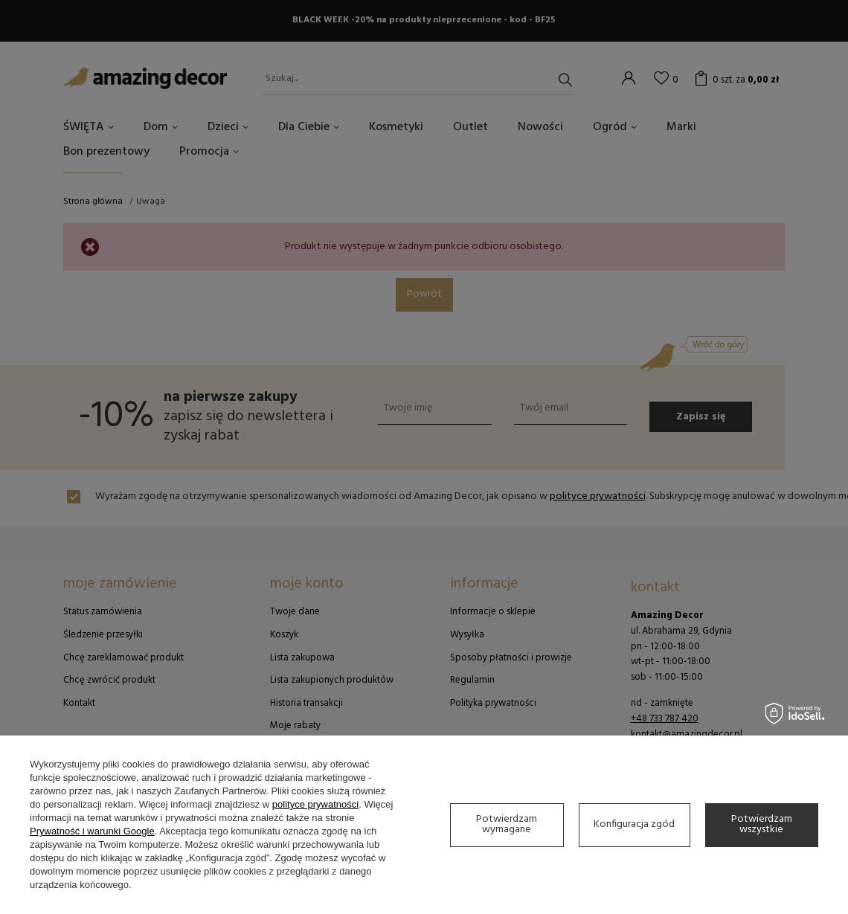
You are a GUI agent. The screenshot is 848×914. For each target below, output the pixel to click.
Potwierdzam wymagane (506, 824)
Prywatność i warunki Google (92, 831)
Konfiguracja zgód (634, 824)
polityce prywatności (315, 804)
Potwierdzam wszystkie (761, 824)
